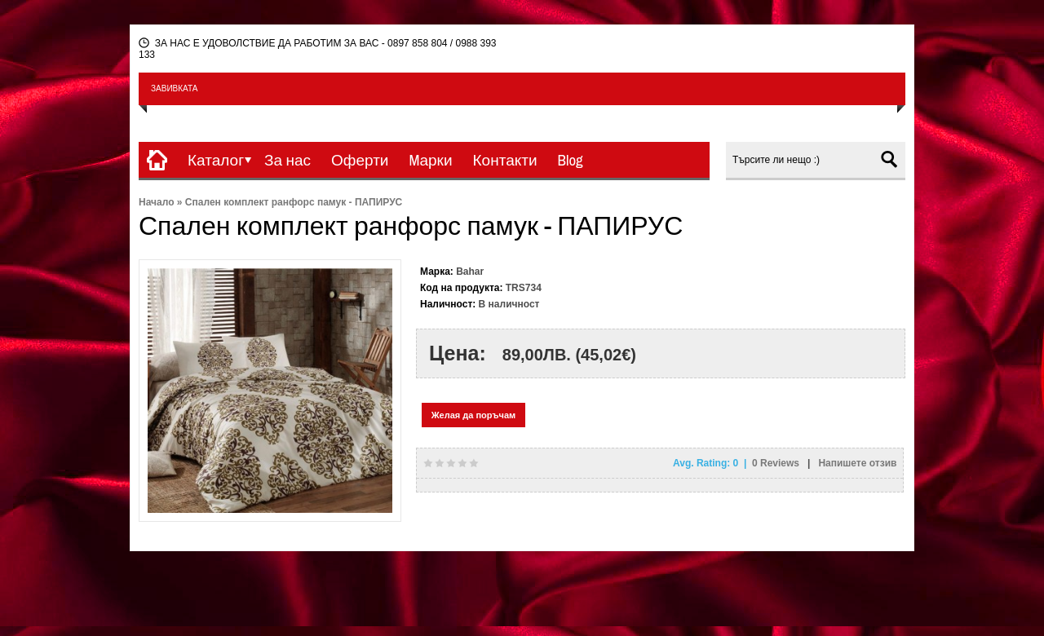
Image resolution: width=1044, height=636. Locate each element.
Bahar (470, 271)
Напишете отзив (857, 463)
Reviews (777, 463)
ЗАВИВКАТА (174, 88)
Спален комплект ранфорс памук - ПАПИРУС (293, 202)
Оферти (359, 159)
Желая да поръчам (473, 415)
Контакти (505, 159)
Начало (156, 202)
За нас (287, 159)
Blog (570, 159)
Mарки (430, 159)
